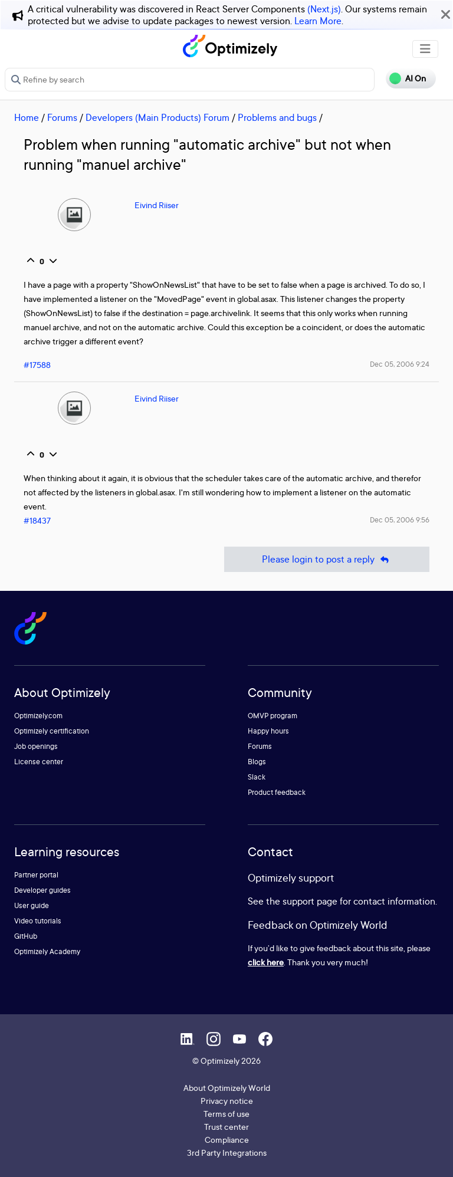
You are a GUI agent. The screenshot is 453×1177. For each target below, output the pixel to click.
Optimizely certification (51, 731)
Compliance (227, 1139)
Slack (256, 777)
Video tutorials (37, 921)
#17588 (37, 364)
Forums (62, 117)
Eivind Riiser (156, 205)
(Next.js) (324, 8)
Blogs (257, 762)
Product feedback (277, 792)
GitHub (25, 936)
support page (310, 901)
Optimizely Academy (47, 951)
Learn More (318, 20)
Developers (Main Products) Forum (157, 117)
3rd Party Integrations (227, 1152)
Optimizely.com (38, 716)
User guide (31, 905)
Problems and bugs (277, 117)
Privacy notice (227, 1100)
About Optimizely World (226, 1087)
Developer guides (42, 890)
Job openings (36, 746)
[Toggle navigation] (425, 49)
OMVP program (272, 716)
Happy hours (268, 731)
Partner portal (36, 875)
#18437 (37, 520)
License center (38, 762)
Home (26, 117)
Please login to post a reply (327, 559)
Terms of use (226, 1113)
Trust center (226, 1126)
